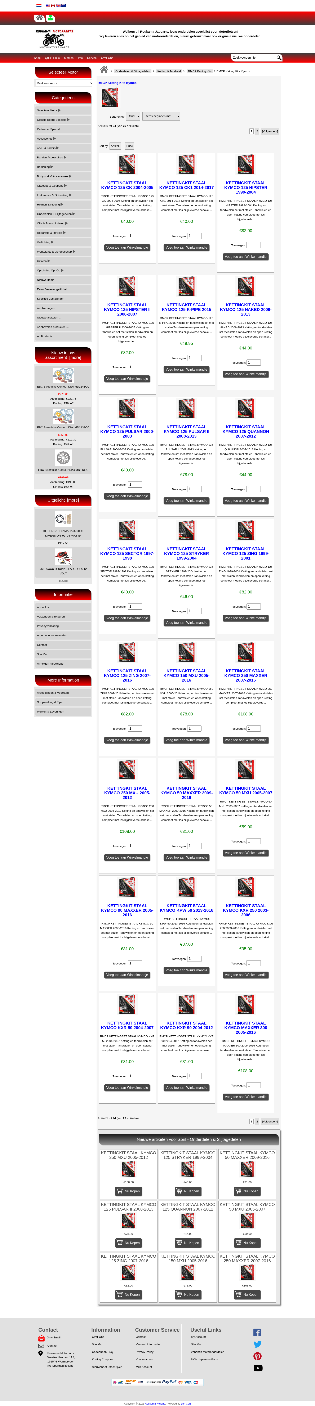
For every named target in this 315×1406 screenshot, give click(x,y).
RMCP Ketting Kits (200, 71)
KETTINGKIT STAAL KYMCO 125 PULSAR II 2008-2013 (186, 431)
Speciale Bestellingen (50, 298)
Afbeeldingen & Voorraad (53, 692)
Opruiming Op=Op (50, 270)
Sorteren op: (117, 116)
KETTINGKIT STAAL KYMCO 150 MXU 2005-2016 (187, 675)
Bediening (45, 166)
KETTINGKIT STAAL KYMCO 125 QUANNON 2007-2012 (245, 431)
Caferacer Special (48, 129)
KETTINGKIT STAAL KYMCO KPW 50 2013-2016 (186, 908)
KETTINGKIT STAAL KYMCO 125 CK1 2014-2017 (186, 185)
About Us (43, 607)
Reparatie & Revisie (51, 232)
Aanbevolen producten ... (53, 327)
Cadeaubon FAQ (102, 1351)
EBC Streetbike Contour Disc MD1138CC (63, 419)
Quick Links (52, 57)
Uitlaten (43, 261)
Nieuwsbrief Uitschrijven (107, 1367)
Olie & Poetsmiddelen (52, 223)
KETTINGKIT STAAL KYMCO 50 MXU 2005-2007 (245, 790)
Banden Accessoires (51, 157)
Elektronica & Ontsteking (54, 195)
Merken (69, 57)
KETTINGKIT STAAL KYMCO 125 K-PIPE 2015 (186, 307)
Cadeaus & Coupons (52, 185)
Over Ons (107, 57)
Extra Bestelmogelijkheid (52, 289)
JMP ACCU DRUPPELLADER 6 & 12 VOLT (63, 561)
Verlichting (45, 242)
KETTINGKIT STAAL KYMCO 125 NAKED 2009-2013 (246, 309)
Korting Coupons (102, 1359)
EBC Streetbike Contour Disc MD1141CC (63, 378)
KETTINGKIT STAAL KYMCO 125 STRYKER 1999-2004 (186, 553)
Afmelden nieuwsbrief (50, 663)
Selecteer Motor (49, 110)
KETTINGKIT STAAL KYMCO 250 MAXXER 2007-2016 (245, 675)
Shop (37, 57)
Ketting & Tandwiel (169, 71)
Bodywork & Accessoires (54, 176)
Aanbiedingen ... (47, 308)
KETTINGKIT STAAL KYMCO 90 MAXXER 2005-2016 (127, 910)
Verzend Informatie (148, 1344)
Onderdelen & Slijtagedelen (132, 71)
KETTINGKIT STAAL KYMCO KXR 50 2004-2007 (127, 1025)
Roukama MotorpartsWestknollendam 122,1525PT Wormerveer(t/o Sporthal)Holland (61, 1359)
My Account (198, 1336)
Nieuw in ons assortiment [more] (63, 355)
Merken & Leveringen (50, 711)
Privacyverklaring (48, 626)
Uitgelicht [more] (63, 500)
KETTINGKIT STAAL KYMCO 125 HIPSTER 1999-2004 (245, 187)
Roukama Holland (155, 1403)
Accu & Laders (48, 148)
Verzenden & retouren (51, 616)
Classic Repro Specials (53, 119)
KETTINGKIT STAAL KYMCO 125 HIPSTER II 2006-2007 (127, 309)
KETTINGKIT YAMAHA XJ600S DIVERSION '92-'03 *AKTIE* (63, 524)
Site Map (42, 654)
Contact (42, 644)
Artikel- (115, 146)
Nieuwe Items (45, 279)
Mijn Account (144, 1367)
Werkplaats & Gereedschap (56, 251)
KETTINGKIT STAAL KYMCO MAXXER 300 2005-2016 (245, 1028)
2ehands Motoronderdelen (207, 1351)
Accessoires (46, 138)
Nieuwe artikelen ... (49, 317)
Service (92, 57)
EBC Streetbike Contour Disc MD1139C (63, 460)
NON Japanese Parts (204, 1359)
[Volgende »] (270, 131)
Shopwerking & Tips (49, 702)
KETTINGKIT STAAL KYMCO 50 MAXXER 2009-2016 (186, 793)
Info (80, 57)
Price (129, 146)
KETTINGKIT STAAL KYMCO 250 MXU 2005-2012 (127, 793)
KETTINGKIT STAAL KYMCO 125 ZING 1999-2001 (245, 553)
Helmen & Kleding (50, 204)
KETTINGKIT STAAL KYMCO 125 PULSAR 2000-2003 (127, 431)
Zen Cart (186, 1403)
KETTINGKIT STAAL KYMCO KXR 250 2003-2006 (246, 910)
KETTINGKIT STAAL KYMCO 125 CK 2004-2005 (127, 185)
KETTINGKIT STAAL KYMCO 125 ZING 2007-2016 (127, 675)
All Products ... (46, 336)
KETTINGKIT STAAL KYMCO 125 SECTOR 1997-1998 (127, 553)
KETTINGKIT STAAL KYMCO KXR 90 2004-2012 (186, 1025)
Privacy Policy (145, 1351)
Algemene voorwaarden (52, 635)
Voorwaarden (144, 1359)
